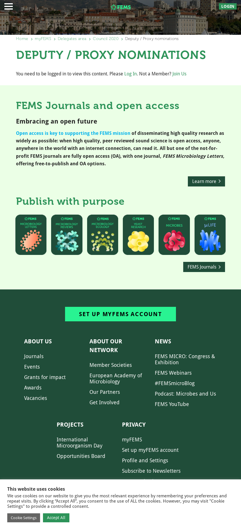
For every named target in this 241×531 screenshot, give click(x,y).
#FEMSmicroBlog (175, 383)
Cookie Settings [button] (24, 518)
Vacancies (35, 398)
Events (32, 367)
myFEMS (43, 38)
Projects (70, 424)
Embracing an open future (56, 121)
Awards (33, 388)
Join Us (179, 74)
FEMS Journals (202, 267)
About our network (105, 346)
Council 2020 (105, 38)
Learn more (204, 181)
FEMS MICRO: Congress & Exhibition (185, 359)
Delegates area (72, 38)
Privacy (134, 424)
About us (38, 341)
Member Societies (110, 365)
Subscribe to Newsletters (151, 471)
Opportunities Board (81, 456)
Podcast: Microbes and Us (185, 394)
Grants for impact (45, 377)
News (163, 341)
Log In (130, 74)
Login (227, 6)
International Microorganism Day (79, 442)
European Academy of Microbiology (115, 378)
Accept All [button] (56, 517)
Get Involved (104, 402)
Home (22, 38)
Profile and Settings (145, 460)
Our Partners (104, 392)
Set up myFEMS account (120, 314)
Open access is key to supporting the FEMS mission (73, 133)
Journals (34, 356)
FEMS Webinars (173, 373)
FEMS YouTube (172, 404)
